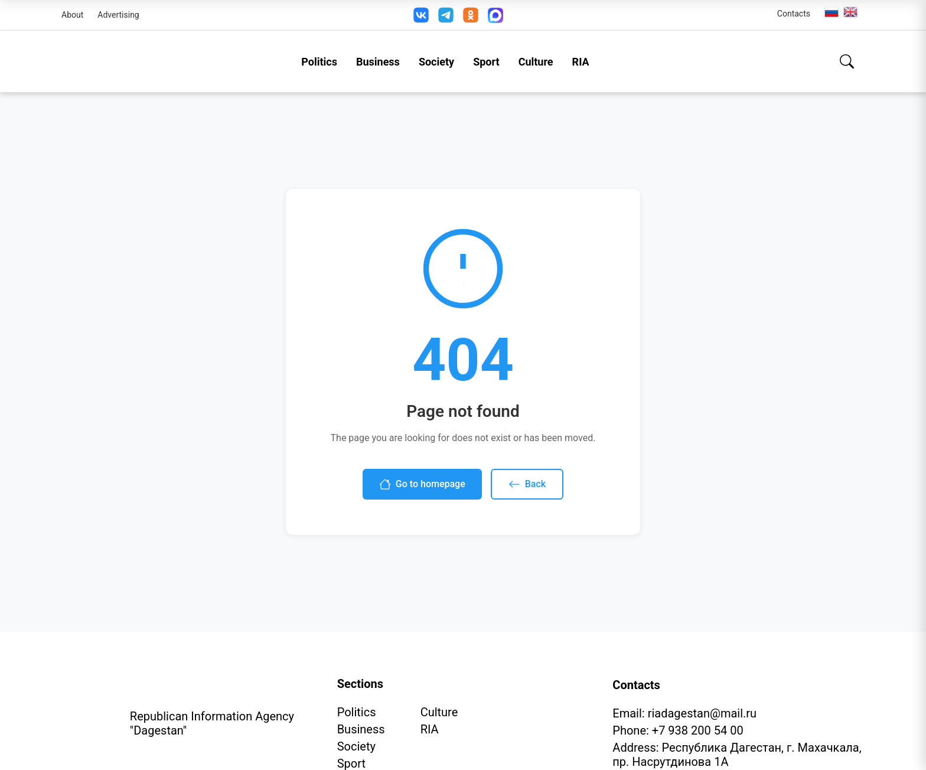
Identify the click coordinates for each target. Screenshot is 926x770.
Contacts (793, 13)
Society (436, 62)
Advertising (118, 14)
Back (527, 484)
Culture (536, 62)
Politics (319, 62)
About (72, 14)
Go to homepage (422, 484)
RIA (580, 62)
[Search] (847, 61)
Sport (486, 62)
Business (378, 62)
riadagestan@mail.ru (702, 713)
